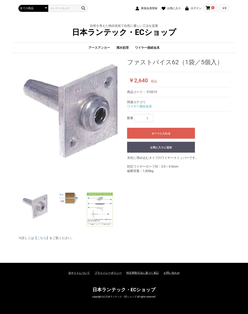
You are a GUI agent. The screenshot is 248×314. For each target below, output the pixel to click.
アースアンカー (99, 48)
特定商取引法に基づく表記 (142, 272)
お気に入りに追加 (161, 147)
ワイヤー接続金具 (147, 48)
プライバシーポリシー (108, 272)
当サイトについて (79, 272)
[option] (71, 109)
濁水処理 (122, 48)
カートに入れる (161, 133)
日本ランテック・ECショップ (124, 32)
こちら (41, 238)
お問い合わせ (172, 272)
